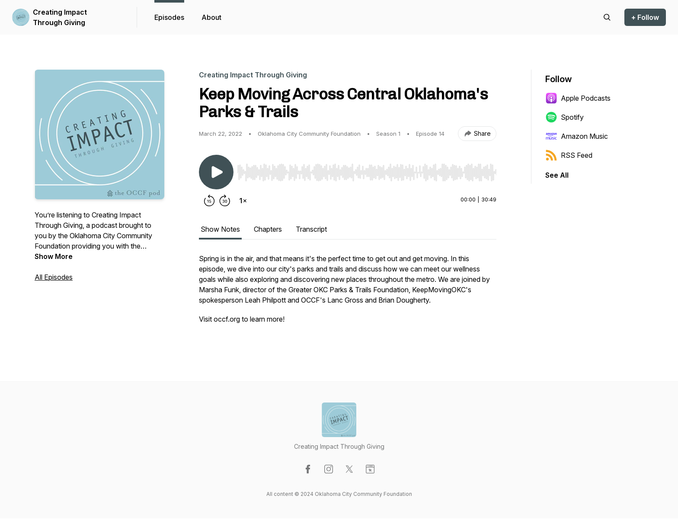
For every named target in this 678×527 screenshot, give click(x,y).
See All (557, 175)
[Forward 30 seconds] (225, 201)
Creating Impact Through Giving (60, 17)
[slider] (366, 172)
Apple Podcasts (578, 98)
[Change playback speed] (243, 201)
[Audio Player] (366, 169)
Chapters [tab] (268, 229)
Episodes (169, 17)
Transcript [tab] (311, 229)
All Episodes (54, 277)
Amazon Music (576, 136)
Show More (54, 256)
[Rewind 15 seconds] (209, 201)
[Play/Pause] (216, 172)
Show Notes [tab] (220, 229)
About (211, 17)
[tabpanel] (347, 293)
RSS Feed (568, 155)
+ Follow (645, 17)
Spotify (564, 117)
